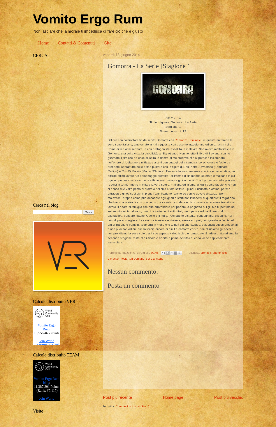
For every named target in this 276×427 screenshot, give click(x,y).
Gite (107, 43)
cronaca (206, 252)
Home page (173, 397)
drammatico (220, 252)
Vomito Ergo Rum (88, 19)
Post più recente (117, 397)
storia (159, 258)
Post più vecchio (228, 397)
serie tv (150, 258)
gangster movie (117, 258)
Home (43, 43)
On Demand (136, 258)
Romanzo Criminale (188, 140)
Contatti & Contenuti (76, 43)
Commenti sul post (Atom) (132, 406)
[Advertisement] (63, 130)
